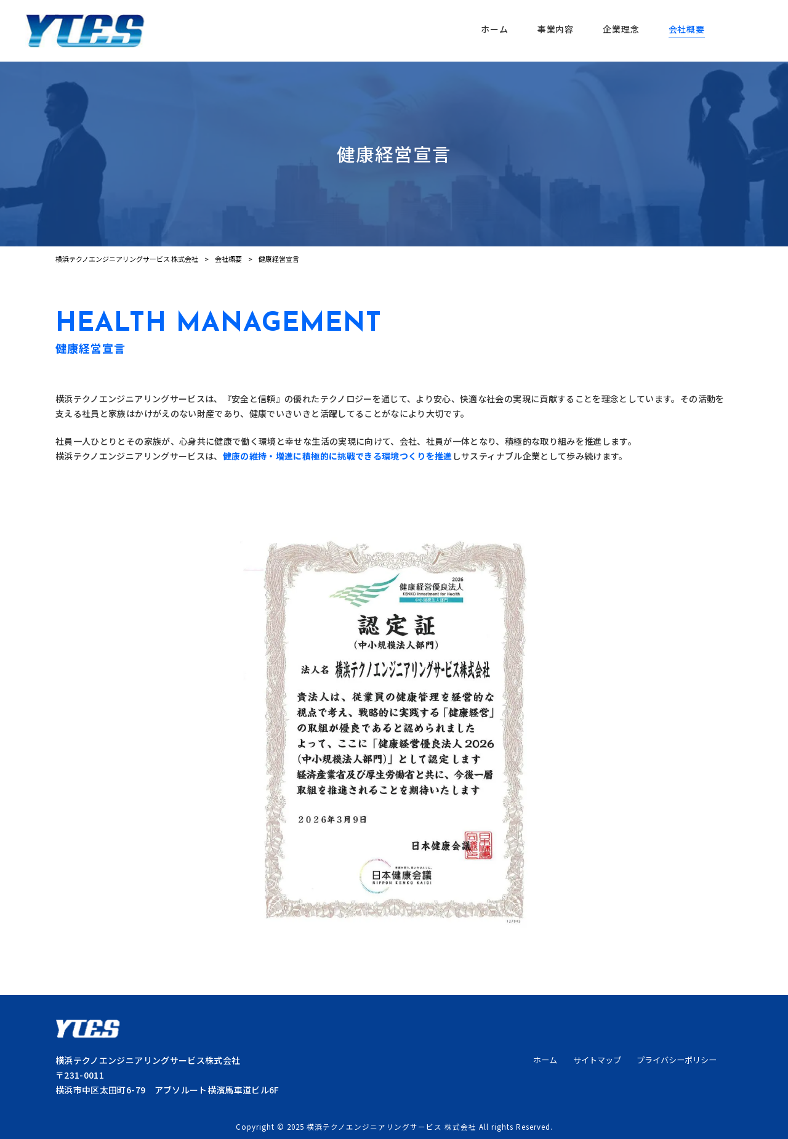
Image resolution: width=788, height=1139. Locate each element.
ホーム (545, 1060)
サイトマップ (597, 1060)
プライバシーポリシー (677, 1060)
